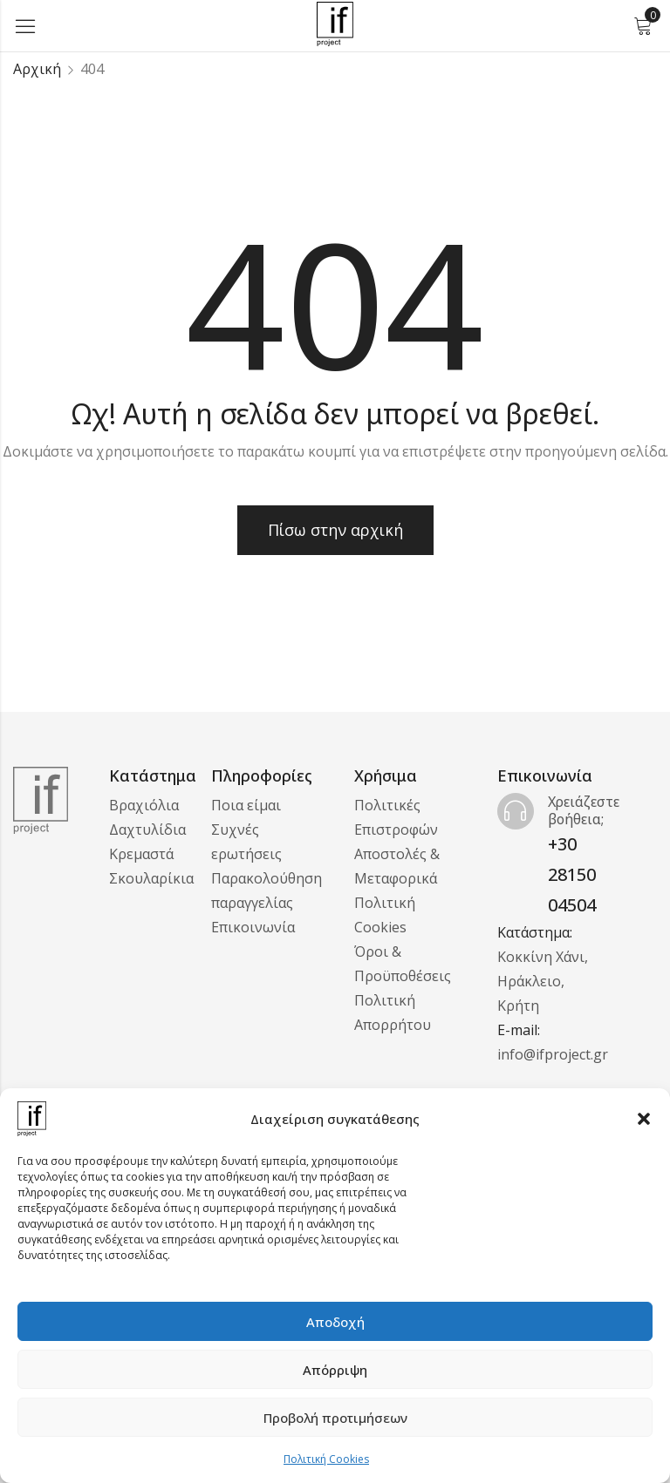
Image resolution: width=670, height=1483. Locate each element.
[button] (644, 1118)
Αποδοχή (335, 1322)
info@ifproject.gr (552, 1054)
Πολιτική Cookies (326, 1459)
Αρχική (37, 68)
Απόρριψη (335, 1369)
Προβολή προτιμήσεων (335, 1417)
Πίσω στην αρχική (335, 529)
